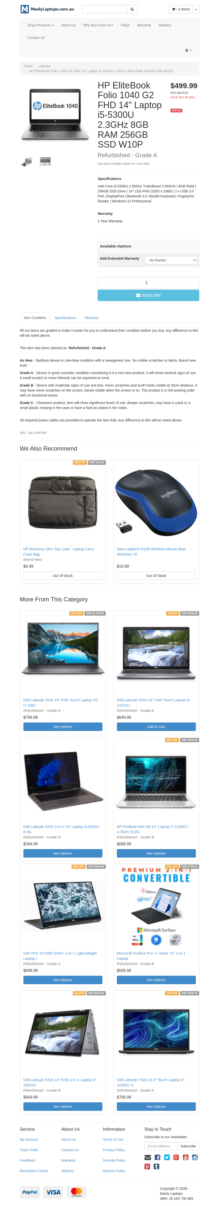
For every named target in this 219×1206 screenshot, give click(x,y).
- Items (181, 9)
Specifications (65, 318)
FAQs (125, 25)
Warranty (144, 25)
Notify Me (148, 295)
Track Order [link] (29, 1150)
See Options (62, 727)
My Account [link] (29, 1139)
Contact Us (36, 38)
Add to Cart (156, 727)
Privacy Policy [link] (114, 1150)
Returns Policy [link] (114, 1171)
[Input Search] (105, 9)
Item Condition (35, 318)
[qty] (148, 282)
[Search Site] (132, 9)
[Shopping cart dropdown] (196, 9)
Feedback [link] (27, 1160)
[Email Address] (161, 1146)
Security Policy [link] (114, 1160)
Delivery (164, 25)
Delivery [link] (67, 1171)
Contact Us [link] (69, 1150)
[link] (157, 1157)
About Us (68, 25)
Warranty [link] (68, 1160)
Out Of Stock (63, 576)
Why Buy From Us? (98, 25)
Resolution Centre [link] (34, 1171)
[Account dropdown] (188, 50)
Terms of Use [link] (113, 1139)
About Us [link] (68, 1139)
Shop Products (41, 25)
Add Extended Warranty (119, 258)
